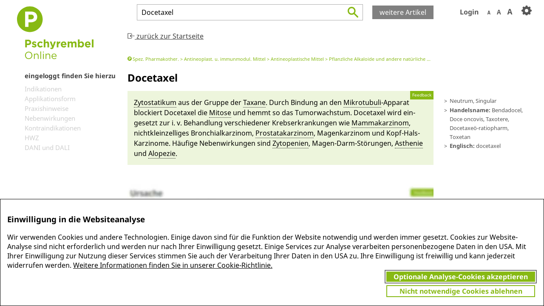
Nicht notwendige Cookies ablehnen (461, 291)
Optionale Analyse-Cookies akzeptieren (461, 276)
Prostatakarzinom (284, 133)
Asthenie (409, 143)
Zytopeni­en (290, 143)
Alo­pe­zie (162, 153)
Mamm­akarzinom (380, 123)
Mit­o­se (220, 112)
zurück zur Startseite (166, 36)
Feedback (421, 95)
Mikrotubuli (362, 102)
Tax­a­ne (254, 102)
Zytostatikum (155, 102)
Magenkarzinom (343, 133)
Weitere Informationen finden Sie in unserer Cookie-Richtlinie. (172, 265)
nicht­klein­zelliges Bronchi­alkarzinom (193, 133)
